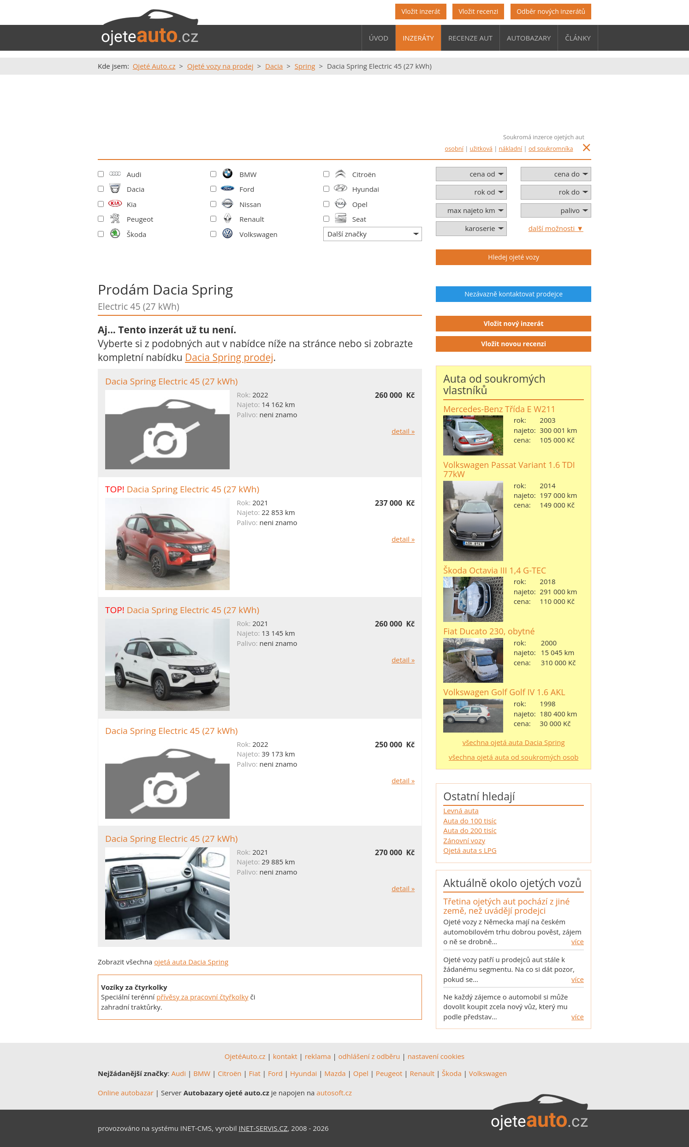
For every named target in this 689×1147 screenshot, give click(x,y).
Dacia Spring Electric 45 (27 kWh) (171, 381)
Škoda (137, 234)
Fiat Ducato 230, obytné (489, 631)
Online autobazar (126, 1092)
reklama (318, 1056)
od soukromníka (551, 148)
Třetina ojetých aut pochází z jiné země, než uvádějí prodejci (506, 906)
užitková (481, 148)
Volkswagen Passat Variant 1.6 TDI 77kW (509, 469)
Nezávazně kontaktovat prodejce (513, 294)
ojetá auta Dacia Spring (191, 961)
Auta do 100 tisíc (469, 820)
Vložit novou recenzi (513, 343)
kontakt (285, 1056)
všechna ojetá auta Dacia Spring (514, 742)
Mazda (334, 1073)
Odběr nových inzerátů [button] (551, 11)
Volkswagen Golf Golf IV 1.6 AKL (504, 692)
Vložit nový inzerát (514, 323)
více (577, 941)
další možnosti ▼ (556, 228)
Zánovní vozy (464, 840)
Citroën (364, 174)
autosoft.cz (334, 1092)
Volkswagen (258, 234)
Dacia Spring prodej (229, 357)
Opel (360, 204)
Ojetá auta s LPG (469, 850)
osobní (454, 148)
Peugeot (140, 219)
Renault (251, 219)
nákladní (511, 148)
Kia (132, 204)
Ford (246, 189)
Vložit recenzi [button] (478, 11)
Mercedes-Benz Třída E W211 (499, 408)
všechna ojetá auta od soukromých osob (513, 757)
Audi (134, 174)
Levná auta (460, 810)
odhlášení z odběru (369, 1056)
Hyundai (365, 189)
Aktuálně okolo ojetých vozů (512, 882)
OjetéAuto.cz (245, 1056)
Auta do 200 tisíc (469, 830)
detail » (403, 431)
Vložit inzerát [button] (420, 11)
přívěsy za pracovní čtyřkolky (202, 996)
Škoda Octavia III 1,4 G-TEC (494, 570)
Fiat (255, 1073)
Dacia (136, 189)
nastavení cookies (436, 1056)
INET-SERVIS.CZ (263, 1128)
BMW (247, 174)
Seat (359, 219)
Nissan (250, 204)
